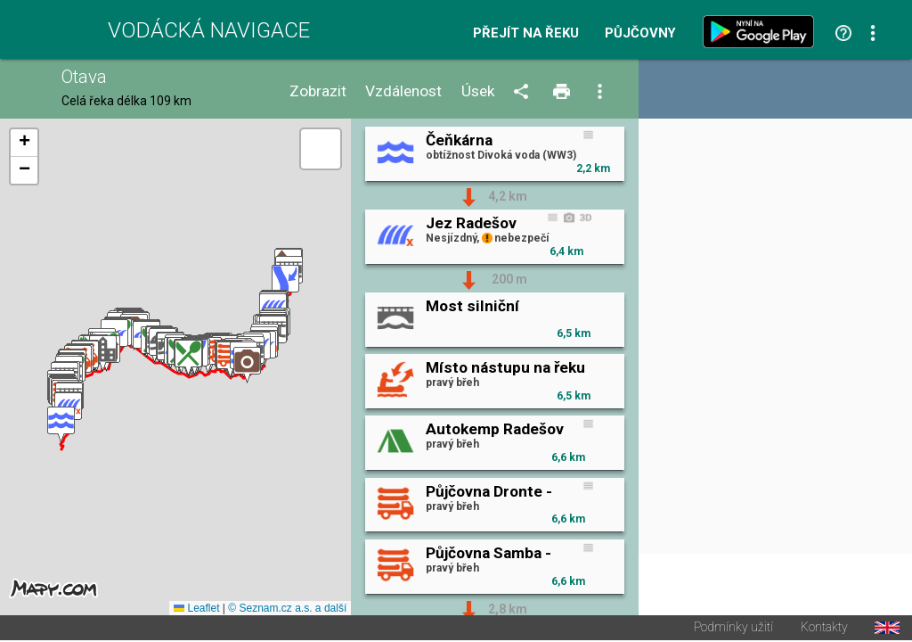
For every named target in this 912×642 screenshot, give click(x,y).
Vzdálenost (403, 91)
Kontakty (824, 629)
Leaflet (196, 610)
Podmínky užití (733, 629)
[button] (61, 425)
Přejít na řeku (526, 33)
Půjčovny (640, 33)
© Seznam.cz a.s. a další (287, 610)
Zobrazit (317, 91)
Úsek (478, 91)
